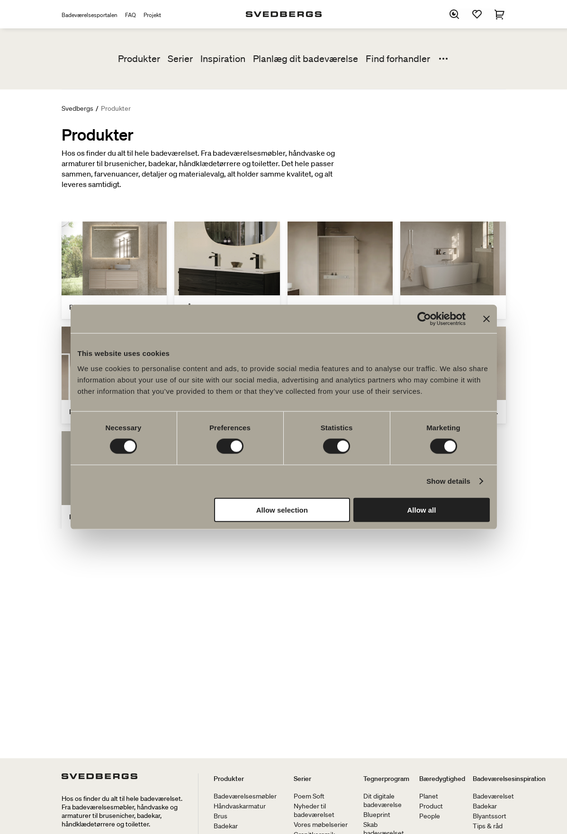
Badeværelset (493, 796)
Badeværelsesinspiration (509, 778)
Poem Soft (309, 796)
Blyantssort (489, 816)
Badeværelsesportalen (89, 15)
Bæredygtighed (442, 778)
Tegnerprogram (386, 778)
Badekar (226, 826)
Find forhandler (398, 58)
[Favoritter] (477, 14)
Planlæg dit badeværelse (305, 58)
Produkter (139, 58)
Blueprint (376, 814)
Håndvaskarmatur (240, 806)
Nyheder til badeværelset (314, 810)
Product (431, 806)
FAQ (130, 15)
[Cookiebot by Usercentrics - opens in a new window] (424, 319)
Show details (448, 481)
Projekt (152, 15)
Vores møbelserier (321, 824)
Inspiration (222, 58)
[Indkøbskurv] (500, 14)
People (429, 816)
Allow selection (282, 510)
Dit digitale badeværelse (382, 800)
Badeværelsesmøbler (245, 796)
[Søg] (454, 14)
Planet (428, 796)
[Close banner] (486, 319)
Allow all (421, 510)
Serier (180, 58)
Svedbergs (77, 108)
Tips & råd (488, 826)
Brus (220, 816)
